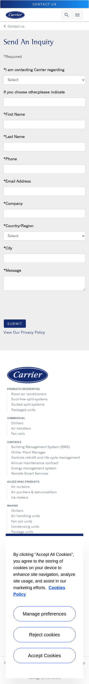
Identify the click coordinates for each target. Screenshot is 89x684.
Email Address (17, 181)
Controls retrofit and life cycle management (45, 457)
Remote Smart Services (29, 473)
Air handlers (21, 428)
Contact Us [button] (45, 4)
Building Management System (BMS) (40, 447)
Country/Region (18, 225)
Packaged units (23, 410)
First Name (14, 114)
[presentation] (40, 305)
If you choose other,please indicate (34, 92)
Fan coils (18, 433)
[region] (44, 606)
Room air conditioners (28, 394)
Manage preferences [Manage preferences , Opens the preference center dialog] (44, 613)
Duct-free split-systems (29, 399)
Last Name (14, 136)
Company (13, 203)
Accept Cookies (44, 655)
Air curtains (20, 487)
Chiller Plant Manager (28, 452)
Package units (22, 532)
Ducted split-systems (27, 404)
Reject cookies (44, 634)
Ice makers (19, 497)
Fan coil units (21, 521)
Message (12, 270)
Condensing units (25, 526)
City (8, 248)
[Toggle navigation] (66, 15)
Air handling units (25, 516)
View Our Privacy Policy (24, 332)
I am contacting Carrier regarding (34, 69)
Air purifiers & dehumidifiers (34, 492)
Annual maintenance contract (34, 463)
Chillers (17, 423)
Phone (10, 159)
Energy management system (33, 468)
